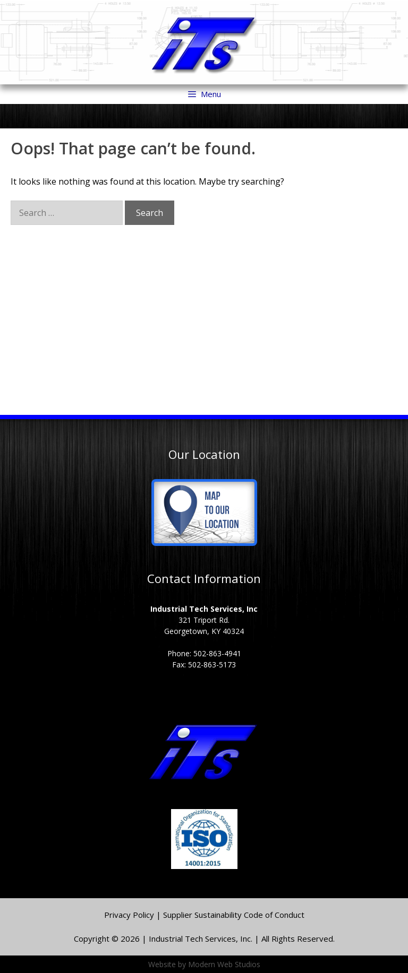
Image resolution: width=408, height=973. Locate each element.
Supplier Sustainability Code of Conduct (233, 914)
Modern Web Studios (224, 964)
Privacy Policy (130, 914)
